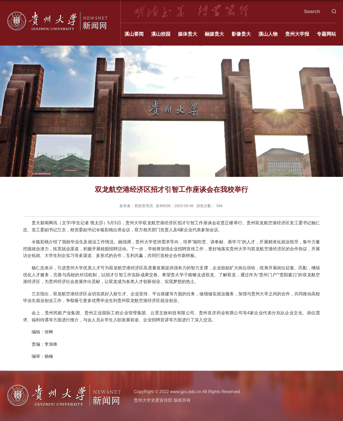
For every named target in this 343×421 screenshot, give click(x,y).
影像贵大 (241, 34)
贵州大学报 (297, 34)
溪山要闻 (134, 34)
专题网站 (326, 34)
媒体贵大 (187, 34)
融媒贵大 (214, 34)
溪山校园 (160, 34)
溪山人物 (268, 34)
